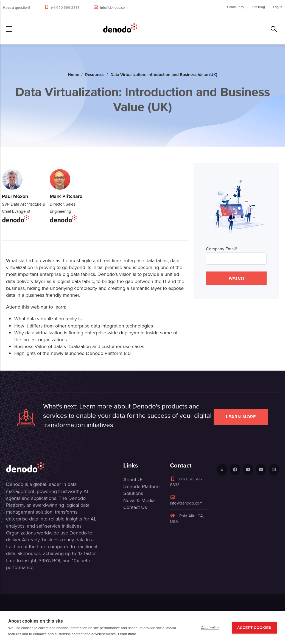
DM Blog (258, 6)
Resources (94, 75)
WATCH (236, 278)
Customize (210, 628)
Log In (277, 6)
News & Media (139, 500)
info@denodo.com (114, 7)
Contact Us (135, 507)
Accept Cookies (254, 628)
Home (73, 75)
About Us (133, 479)
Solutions (133, 493)
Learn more (241, 417)
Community (235, 6)
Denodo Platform (141, 486)
